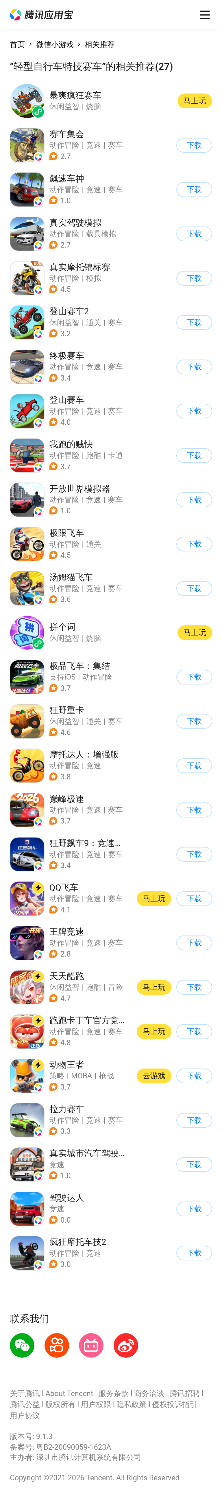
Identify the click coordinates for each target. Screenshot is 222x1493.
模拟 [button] (93, 278)
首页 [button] (17, 44)
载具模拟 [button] (101, 233)
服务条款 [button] (114, 1393)
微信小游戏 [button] (55, 44)
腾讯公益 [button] (25, 1404)
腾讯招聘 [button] (185, 1393)
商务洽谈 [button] (149, 1393)
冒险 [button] (115, 987)
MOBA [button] (81, 1075)
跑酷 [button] (93, 455)
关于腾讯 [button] (25, 1393)
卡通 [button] (115, 455)
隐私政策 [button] (131, 1404)
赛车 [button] (115, 145)
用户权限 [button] (96, 1404)
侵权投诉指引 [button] (174, 1404)
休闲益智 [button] (64, 322)
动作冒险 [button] (64, 145)
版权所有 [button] (60, 1404)
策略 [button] (56, 1075)
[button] (41, 15)
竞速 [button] (93, 145)
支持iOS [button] (62, 677)
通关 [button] (93, 322)
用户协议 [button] (25, 1415)
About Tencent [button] (69, 1393)
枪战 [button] (106, 1075)
